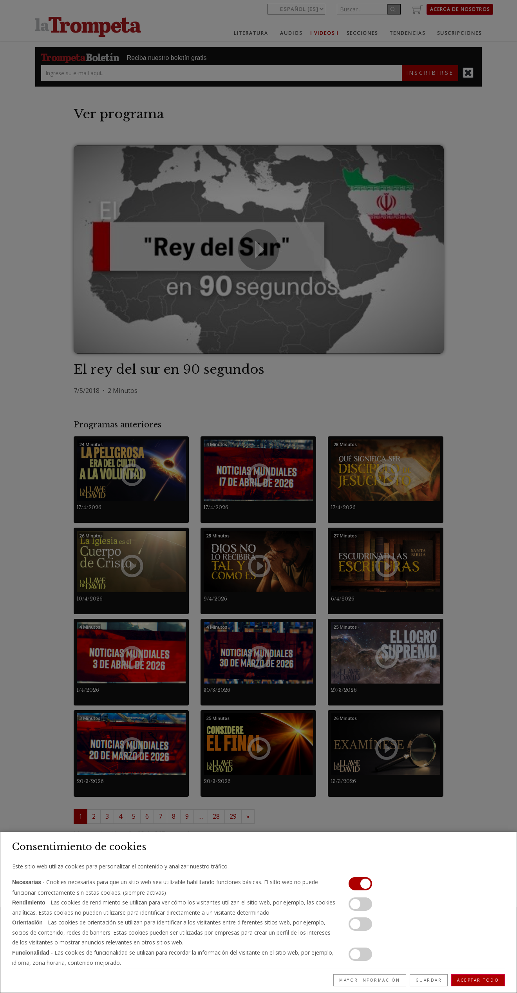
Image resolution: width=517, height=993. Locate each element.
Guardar (429, 980)
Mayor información (369, 980)
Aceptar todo (478, 980)
